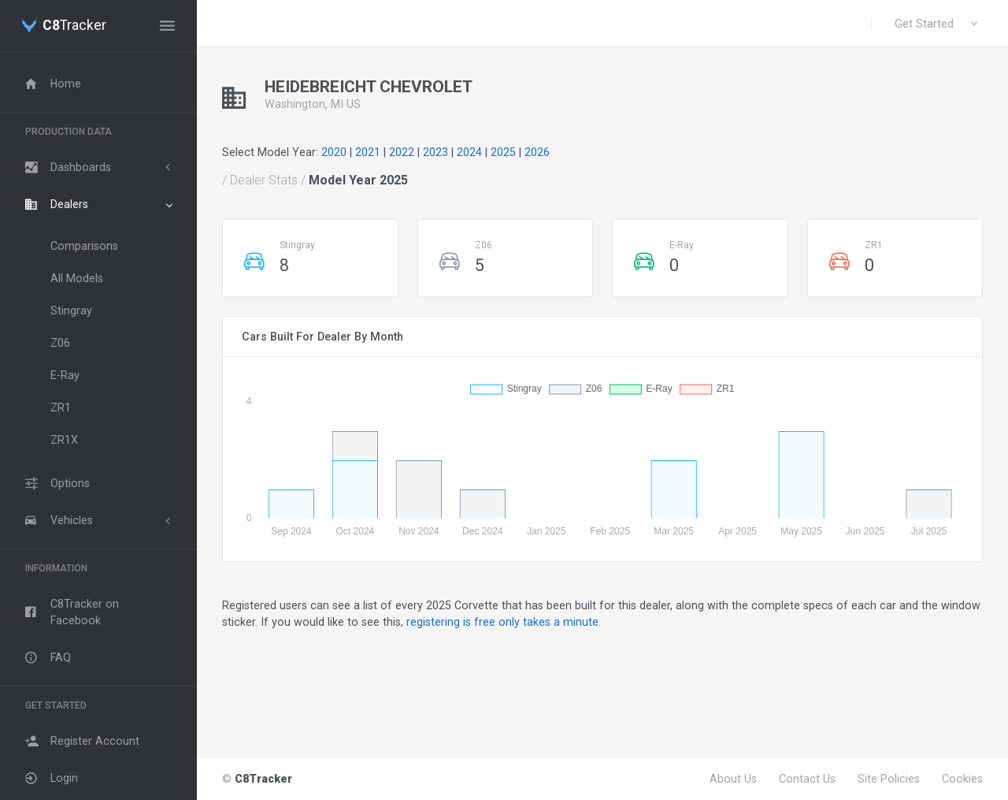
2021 (367, 152)
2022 (401, 152)
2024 (469, 152)
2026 (537, 152)
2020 (333, 152)
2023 (435, 152)
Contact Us (807, 778)
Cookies (962, 778)
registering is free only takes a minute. (503, 622)
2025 (503, 152)
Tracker (74, 26)
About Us (733, 778)
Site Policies (889, 778)
